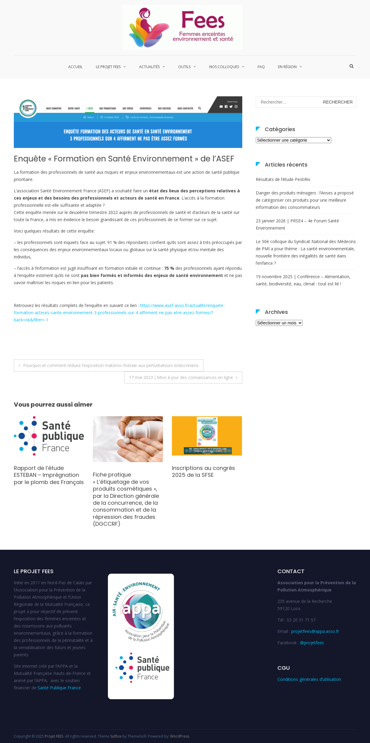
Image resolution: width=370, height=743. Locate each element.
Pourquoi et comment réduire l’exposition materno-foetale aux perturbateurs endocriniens (111, 365)
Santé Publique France (59, 687)
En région (287, 66)
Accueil (75, 66)
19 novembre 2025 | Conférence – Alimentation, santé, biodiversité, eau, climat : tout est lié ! (303, 280)
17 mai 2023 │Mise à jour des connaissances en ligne (181, 377)
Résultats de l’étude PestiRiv (283, 179)
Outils (184, 66)
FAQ (261, 66)
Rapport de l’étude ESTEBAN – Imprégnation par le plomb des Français (49, 475)
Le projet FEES (108, 66)
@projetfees (312, 642)
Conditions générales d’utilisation (309, 679)
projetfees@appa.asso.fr (315, 631)
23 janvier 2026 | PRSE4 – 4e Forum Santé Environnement (297, 224)
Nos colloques (224, 66)
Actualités (149, 66)
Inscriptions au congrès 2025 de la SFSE (203, 471)
